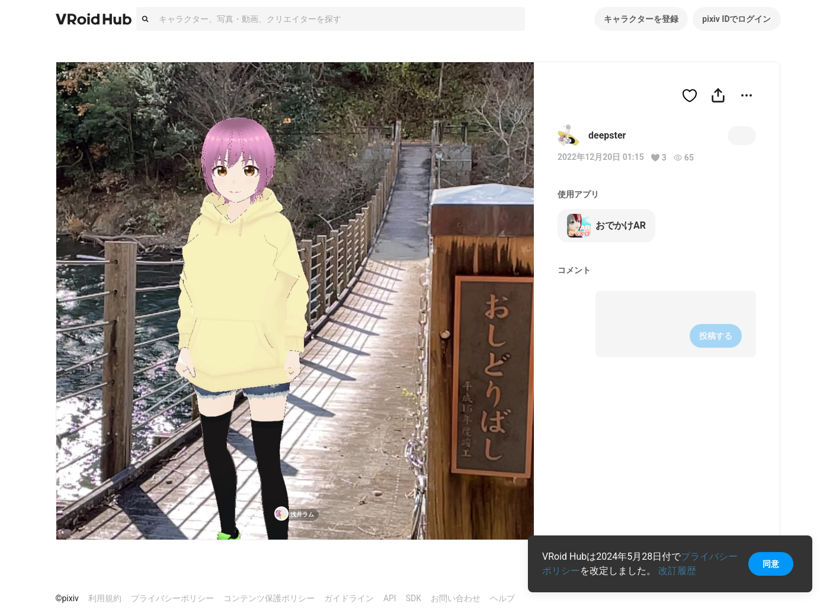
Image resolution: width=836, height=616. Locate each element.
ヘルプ (502, 598)
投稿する (715, 336)
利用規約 (104, 598)
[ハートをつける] (689, 95)
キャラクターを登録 (641, 19)
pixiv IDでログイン (736, 19)
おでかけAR (606, 226)
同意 (771, 564)
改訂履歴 (677, 570)
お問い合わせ (456, 598)
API (389, 598)
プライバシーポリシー (172, 598)
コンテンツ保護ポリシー (269, 598)
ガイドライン (349, 598)
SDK (413, 598)
